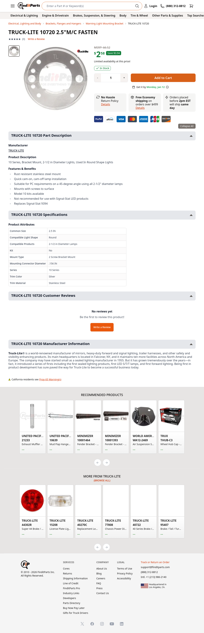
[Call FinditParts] (173, 6)
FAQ (98, 583)
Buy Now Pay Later (74, 608)
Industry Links (71, 593)
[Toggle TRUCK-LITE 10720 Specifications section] (191, 215)
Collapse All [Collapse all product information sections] (186, 126)
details (140, 108)
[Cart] (191, 6)
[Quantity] (109, 78)
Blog (99, 573)
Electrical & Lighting (24, 15)
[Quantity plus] (124, 78)
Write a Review (36, 39)
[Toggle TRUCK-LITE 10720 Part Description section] (191, 136)
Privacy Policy (125, 573)
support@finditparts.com (155, 567)
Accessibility (124, 578)
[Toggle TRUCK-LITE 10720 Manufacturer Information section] (191, 344)
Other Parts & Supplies (167, 15)
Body (123, 15)
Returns (67, 573)
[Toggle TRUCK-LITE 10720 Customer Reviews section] (191, 296)
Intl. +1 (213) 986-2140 (153, 577)
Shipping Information (75, 578)
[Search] (89, 6)
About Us (101, 568)
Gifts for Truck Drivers (75, 613)
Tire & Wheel (139, 15)
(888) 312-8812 (149, 572)
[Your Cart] (191, 6)
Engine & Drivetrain (55, 15)
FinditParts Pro (71, 588)
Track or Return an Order (155, 562)
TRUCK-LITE (16, 151)
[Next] (106, 462)
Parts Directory (71, 603)
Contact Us (102, 593)
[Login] (150, 6)
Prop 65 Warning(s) (50, 379)
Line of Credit (70, 583)
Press (99, 588)
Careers (100, 578)
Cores (66, 568)
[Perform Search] (137, 6)
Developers (69, 598)
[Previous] (97, 462)
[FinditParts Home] (29, 6)
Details (105, 104)
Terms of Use (124, 568)
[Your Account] (150, 6)
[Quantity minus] (97, 78)
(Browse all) (102, 480)
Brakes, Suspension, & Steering (94, 15)
